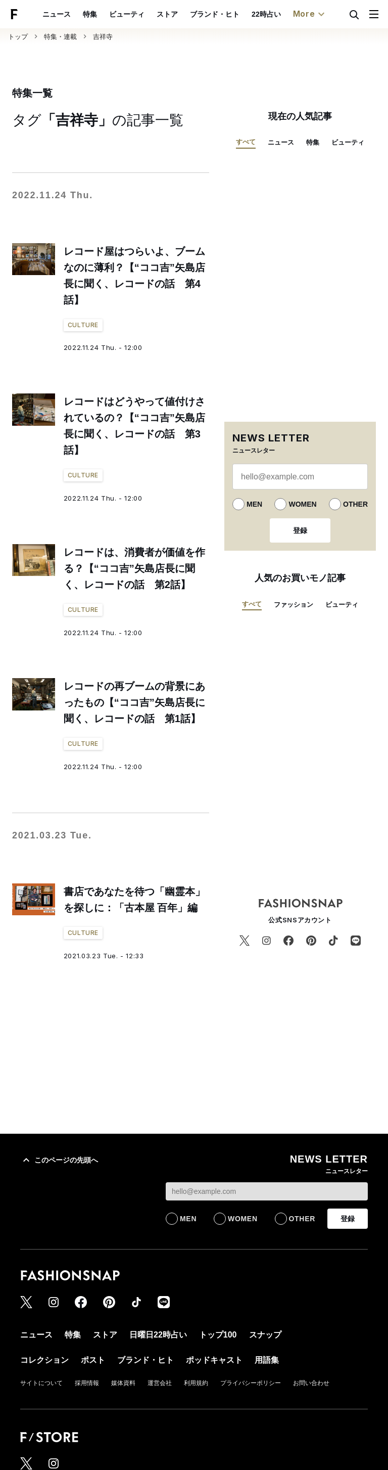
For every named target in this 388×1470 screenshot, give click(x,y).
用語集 (267, 1360)
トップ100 (218, 1334)
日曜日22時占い (158, 1334)
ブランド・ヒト (214, 14)
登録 (300, 530)
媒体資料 (123, 1383)
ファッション (293, 604)
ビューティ (126, 14)
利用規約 (196, 1383)
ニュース (56, 14)
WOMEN (302, 504)
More (310, 14)
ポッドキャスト (214, 1360)
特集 (90, 14)
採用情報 (87, 1383)
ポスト (93, 1360)
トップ (18, 36)
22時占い (266, 14)
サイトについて (41, 1383)
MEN (254, 504)
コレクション (44, 1360)
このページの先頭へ (59, 1160)
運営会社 (160, 1383)
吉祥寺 (103, 36)
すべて (246, 142)
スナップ (265, 1334)
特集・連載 (60, 36)
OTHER (355, 504)
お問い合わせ (311, 1383)
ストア (167, 14)
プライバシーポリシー (250, 1383)
